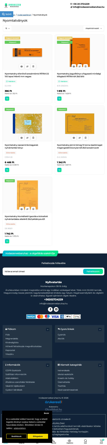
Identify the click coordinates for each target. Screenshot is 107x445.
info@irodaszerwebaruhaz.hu (87, 7)
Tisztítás (62, 386)
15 (7, 28)
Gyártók (61, 335)
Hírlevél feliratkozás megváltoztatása (23, 346)
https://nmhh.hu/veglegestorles (53, 434)
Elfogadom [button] (38, 436)
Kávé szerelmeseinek (68, 390)
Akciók (61, 338)
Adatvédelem (11, 378)
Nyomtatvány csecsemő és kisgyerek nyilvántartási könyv (21, 146)
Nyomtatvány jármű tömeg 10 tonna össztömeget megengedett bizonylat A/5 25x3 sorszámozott (79, 146)
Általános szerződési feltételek (20, 382)
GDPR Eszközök (13, 370)
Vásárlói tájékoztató (15, 386)
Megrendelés (11, 338)
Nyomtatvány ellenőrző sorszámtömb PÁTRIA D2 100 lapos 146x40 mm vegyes (27, 75)
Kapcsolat (10, 350)
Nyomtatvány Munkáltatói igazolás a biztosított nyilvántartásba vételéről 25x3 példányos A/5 (26, 217)
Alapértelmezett (94, 28)
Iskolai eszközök (65, 374)
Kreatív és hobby (66, 378)
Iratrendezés (64, 370)
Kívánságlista (11, 342)
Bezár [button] (46, 413)
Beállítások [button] (16, 436)
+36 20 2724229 (79, 4)
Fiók (7, 335)
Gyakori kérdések (13, 390)
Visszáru (9, 354)
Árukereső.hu (53, 407)
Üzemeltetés (64, 382)
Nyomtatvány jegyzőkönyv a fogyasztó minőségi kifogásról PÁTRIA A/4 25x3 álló (79, 75)
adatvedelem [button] (20, 428)
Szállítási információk (15, 374)
